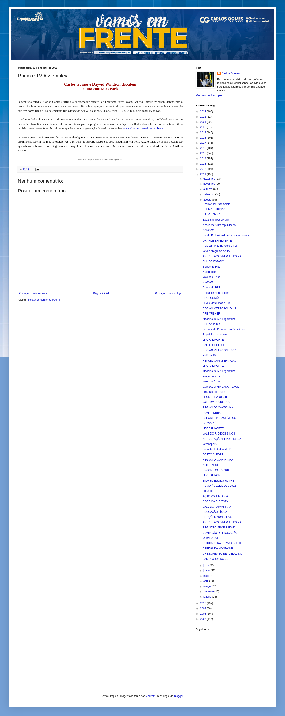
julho (206, 565)
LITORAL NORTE (213, 339)
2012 (203, 168)
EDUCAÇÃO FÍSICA (215, 511)
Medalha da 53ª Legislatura (219, 319)
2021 (203, 122)
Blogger (178, 696)
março (207, 586)
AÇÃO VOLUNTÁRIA (215, 496)
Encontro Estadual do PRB (218, 449)
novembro (209, 183)
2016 (203, 148)
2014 (203, 158)
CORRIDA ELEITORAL (216, 501)
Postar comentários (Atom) (44, 299)
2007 (203, 619)
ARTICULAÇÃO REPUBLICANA (222, 256)
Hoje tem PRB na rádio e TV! (220, 245)
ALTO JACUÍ (210, 465)
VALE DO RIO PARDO (216, 402)
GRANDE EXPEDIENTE (217, 240)
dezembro (209, 178)
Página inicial (101, 293)
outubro (208, 189)
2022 (203, 116)
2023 (203, 111)
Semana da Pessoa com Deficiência (224, 329)
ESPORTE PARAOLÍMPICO (219, 418)
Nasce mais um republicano (219, 225)
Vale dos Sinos (211, 277)
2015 (203, 153)
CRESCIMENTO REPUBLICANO (222, 553)
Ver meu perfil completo (210, 95)
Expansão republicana (216, 219)
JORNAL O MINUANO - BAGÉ (221, 386)
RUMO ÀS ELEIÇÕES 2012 (219, 485)
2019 (203, 132)
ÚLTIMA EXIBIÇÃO (214, 209)
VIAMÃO (208, 282)
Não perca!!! (210, 271)
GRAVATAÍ (209, 423)
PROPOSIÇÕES (212, 298)
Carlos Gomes (231, 73)
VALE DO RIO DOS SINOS (219, 433)
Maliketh (150, 696)
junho (207, 570)
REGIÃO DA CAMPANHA (218, 407)
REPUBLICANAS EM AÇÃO (219, 360)
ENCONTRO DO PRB (216, 470)
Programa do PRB (213, 376)
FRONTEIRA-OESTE (215, 397)
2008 (203, 613)
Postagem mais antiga (168, 293)
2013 (203, 163)
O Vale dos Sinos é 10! (216, 303)
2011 (203, 174)
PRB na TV (209, 355)
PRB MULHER (211, 313)
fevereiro (208, 591)
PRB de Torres (211, 324)
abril (206, 581)
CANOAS (208, 230)
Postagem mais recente (33, 293)
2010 (203, 603)
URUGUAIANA (211, 214)
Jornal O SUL (211, 538)
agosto (207, 199)
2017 (203, 142)
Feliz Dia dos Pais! (214, 391)
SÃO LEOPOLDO (213, 345)
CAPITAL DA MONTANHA (218, 548)
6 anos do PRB (212, 266)
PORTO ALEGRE (213, 454)
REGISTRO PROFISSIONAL (220, 527)
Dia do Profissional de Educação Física (226, 235)
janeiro (207, 596)
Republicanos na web (215, 334)
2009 (203, 608)
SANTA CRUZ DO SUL (216, 559)
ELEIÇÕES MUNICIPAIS (217, 517)
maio (206, 575)
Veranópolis (210, 444)
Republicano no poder (216, 292)
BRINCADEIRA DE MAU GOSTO (222, 543)
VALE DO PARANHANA (217, 506)
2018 (203, 137)
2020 (203, 127)
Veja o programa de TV (216, 251)
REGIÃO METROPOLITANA (219, 308)
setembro (209, 194)
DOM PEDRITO (212, 412)
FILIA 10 (208, 491)
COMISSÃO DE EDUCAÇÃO (220, 532)
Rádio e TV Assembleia (216, 204)
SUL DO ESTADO (213, 261)
